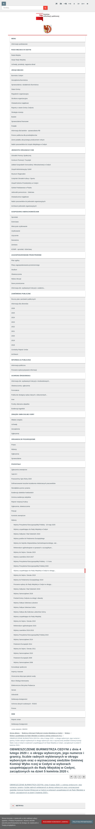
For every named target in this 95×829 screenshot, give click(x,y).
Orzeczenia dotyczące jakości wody (23, 676)
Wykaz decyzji (16, 279)
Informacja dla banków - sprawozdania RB (25, 130)
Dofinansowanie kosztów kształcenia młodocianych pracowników (33, 483)
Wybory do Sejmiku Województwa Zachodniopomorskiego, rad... (36, 543)
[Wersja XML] (79, 776)
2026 (13, 308)
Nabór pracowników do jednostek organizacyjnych (28, 201)
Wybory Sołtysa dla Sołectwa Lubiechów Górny (30, 612)
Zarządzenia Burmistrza (19, 80)
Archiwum (14, 354)
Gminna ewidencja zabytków (21, 497)
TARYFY (14, 474)
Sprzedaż (14, 217)
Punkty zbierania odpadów (20, 404)
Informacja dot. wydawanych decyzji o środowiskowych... (30, 381)
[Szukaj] (45, 8)
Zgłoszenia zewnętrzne (19, 470)
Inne (12, 399)
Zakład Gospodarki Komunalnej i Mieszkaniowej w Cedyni (31, 165)
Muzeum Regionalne (18, 174)
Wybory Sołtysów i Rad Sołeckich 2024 (27, 534)
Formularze (15, 390)
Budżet (13, 117)
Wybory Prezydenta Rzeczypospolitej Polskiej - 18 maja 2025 (34, 525)
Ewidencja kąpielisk (18, 409)
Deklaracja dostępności (19, 699)
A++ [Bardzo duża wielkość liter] (83, 4)
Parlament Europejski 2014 (23, 644)
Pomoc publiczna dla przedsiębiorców (24, 135)
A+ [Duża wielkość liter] (79, 4)
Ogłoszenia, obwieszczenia (20, 506)
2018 (13, 345)
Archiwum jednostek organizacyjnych (24, 206)
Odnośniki (14, 694)
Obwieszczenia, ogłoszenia (20, 386)
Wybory (14, 520)
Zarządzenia (15, 429)
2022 (13, 327)
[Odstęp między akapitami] (56, 4)
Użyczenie (15, 235)
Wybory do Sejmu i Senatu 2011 (25, 649)
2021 (13, 331)
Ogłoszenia (15, 433)
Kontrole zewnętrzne (18, 515)
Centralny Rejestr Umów (19, 350)
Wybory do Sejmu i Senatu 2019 (25, 575)
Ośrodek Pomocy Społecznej (21, 155)
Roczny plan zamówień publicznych (23, 299)
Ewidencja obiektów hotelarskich (22, 492)
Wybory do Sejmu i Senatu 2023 (25, 552)
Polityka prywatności (82, 822)
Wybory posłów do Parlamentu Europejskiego (29, 538)
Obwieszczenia (16, 274)
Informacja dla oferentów (19, 304)
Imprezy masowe (17, 671)
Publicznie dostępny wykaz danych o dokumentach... (29, 395)
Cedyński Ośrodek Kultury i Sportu (23, 178)
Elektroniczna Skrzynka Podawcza (23, 685)
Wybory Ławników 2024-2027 (24, 557)
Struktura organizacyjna (19, 98)
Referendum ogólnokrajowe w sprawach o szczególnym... (33, 548)
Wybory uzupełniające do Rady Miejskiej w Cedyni (31, 529)
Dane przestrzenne (17, 283)
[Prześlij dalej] (71, 776)
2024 (13, 317)
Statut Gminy (15, 89)
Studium (14, 270)
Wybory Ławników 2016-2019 (24, 630)
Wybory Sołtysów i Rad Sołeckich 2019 (27, 589)
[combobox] (22, 8)
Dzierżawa (15, 222)
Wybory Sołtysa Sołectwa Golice (25, 607)
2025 (13, 313)
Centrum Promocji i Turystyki (21, 160)
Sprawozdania (16, 458)
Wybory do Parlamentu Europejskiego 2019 (28, 580)
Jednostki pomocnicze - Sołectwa (22, 192)
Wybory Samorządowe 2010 (23, 653)
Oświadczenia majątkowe (20, 103)
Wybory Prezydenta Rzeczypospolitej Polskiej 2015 (31, 635)
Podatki (14, 126)
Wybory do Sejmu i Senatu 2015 (25, 621)
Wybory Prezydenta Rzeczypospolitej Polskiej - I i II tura (33, 561)
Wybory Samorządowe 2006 (23, 662)
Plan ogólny (15, 260)
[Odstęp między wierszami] (61, 4)
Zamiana (14, 245)
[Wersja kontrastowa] (87, 4)
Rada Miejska (16, 55)
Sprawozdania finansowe (20, 121)
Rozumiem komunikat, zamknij (55, 822)
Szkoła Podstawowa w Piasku (21, 188)
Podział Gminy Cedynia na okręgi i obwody (28, 598)
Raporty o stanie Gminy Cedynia (22, 108)
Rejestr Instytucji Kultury (19, 502)
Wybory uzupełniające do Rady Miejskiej (27, 616)
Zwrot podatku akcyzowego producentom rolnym (27, 140)
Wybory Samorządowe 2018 (23, 593)
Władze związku (16, 420)
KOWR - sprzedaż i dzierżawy (21, 249)
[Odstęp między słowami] (65, 4)
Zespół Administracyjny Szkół (21, 169)
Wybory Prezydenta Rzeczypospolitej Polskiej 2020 (31, 566)
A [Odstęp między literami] (69, 4)
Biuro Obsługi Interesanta (20, 681)
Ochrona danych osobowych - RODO (24, 704)
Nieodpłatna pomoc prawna (20, 488)
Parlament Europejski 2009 (23, 658)
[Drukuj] (83, 776)
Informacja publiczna (18, 365)
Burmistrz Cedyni (17, 75)
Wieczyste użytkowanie (19, 226)
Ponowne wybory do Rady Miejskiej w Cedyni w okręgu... (33, 584)
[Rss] (4, 4)
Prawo (13, 445)
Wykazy (14, 449)
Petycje (13, 511)
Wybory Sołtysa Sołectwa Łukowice (26, 603)
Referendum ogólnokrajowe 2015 (25, 626)
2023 (13, 322)
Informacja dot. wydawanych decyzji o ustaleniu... (28, 288)
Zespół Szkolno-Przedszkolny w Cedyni (24, 183)
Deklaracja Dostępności (19, 724)
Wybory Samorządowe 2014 (23, 639)
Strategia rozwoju (17, 112)
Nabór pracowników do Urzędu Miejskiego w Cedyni (29, 144)
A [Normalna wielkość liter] (74, 4)
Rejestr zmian (16, 719)
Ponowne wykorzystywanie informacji (24, 370)
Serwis (13, 690)
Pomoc (13, 708)
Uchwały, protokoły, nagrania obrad (23, 64)
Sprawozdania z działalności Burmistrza (25, 85)
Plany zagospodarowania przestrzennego (25, 265)
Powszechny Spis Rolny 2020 (21, 479)
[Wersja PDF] (75, 776)
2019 (13, 340)
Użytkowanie (15, 231)
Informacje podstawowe (19, 44)
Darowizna (15, 240)
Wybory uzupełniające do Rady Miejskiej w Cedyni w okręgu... (35, 571)
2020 (13, 336)
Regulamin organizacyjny (20, 94)
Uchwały (14, 424)
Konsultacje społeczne (19, 667)
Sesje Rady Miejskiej (18, 60)
